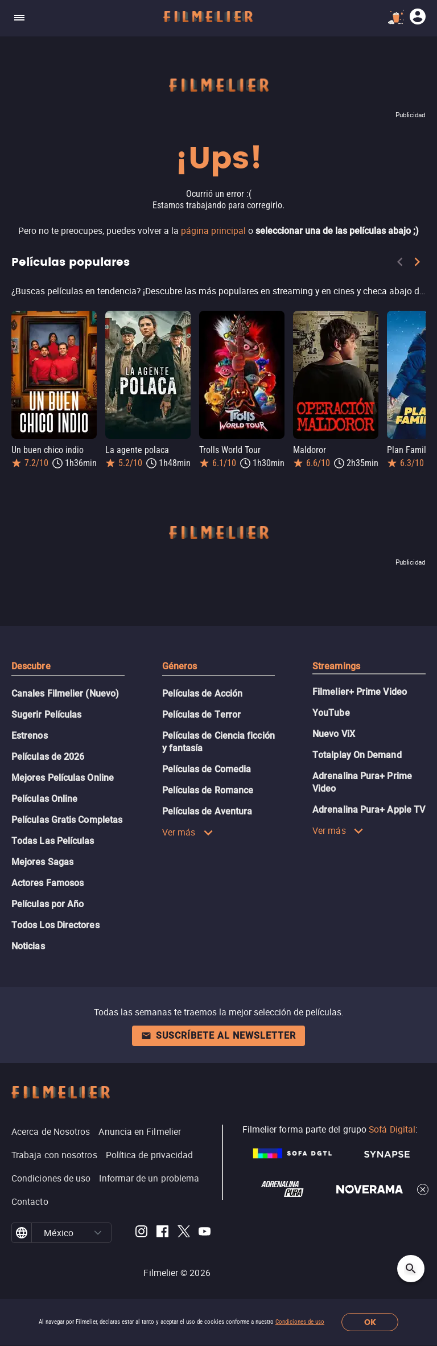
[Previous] (400, 264)
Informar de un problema (149, 1178)
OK (370, 1322)
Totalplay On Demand (357, 755)
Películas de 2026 (47, 756)
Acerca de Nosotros (50, 1131)
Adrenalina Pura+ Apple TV (368, 809)
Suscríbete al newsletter (218, 1035)
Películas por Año (47, 904)
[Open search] (410, 1268)
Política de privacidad (149, 1155)
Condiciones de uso (299, 1322)
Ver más (187, 832)
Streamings (336, 666)
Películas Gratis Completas (66, 819)
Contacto (29, 1201)
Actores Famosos (47, 883)
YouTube (331, 712)
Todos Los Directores (55, 925)
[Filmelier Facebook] (162, 1233)
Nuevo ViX (333, 733)
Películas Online (44, 798)
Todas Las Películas (52, 840)
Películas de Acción (202, 693)
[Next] (417, 264)
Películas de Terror (201, 714)
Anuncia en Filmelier (139, 1131)
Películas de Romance (208, 790)
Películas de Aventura (207, 811)
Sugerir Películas (46, 714)
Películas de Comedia (207, 769)
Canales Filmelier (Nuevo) (65, 693)
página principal (213, 230)
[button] (98, 1233)
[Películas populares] (218, 291)
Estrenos (29, 735)
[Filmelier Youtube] (205, 1233)
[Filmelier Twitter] (183, 1233)
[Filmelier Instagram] (141, 1233)
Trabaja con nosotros (54, 1155)
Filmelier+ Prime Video (359, 691)
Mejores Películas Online (62, 777)
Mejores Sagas (42, 862)
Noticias (28, 946)
